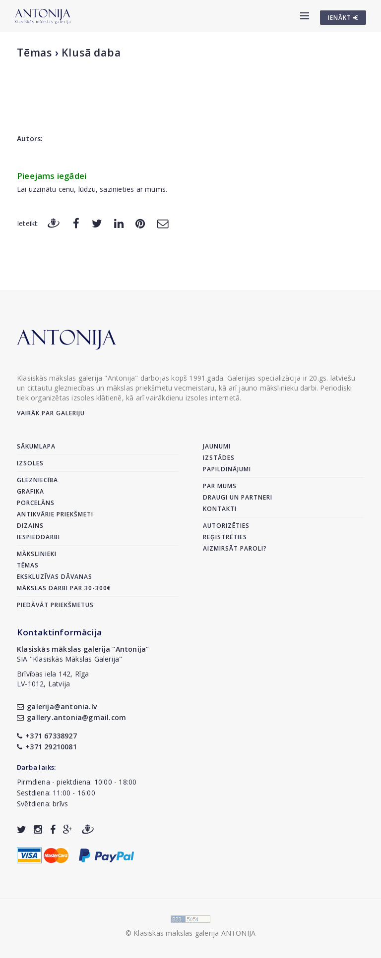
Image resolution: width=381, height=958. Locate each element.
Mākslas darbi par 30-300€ (64, 588)
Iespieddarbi (38, 537)
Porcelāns (36, 503)
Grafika (30, 491)
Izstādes (219, 457)
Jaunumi (217, 446)
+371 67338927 (47, 735)
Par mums (220, 486)
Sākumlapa (36, 446)
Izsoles (30, 463)
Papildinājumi (227, 469)
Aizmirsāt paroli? (235, 548)
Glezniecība (37, 480)
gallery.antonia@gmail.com (71, 717)
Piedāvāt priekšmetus (55, 605)
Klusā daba (91, 52)
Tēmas (34, 52)
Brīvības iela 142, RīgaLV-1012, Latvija (53, 678)
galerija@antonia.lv (57, 706)
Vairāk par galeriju (51, 413)
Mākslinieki (37, 554)
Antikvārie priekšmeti (55, 514)
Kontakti (220, 509)
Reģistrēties (225, 537)
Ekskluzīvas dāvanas (54, 576)
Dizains (30, 525)
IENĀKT (343, 17)
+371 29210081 (47, 746)
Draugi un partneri (237, 497)
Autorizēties (226, 525)
